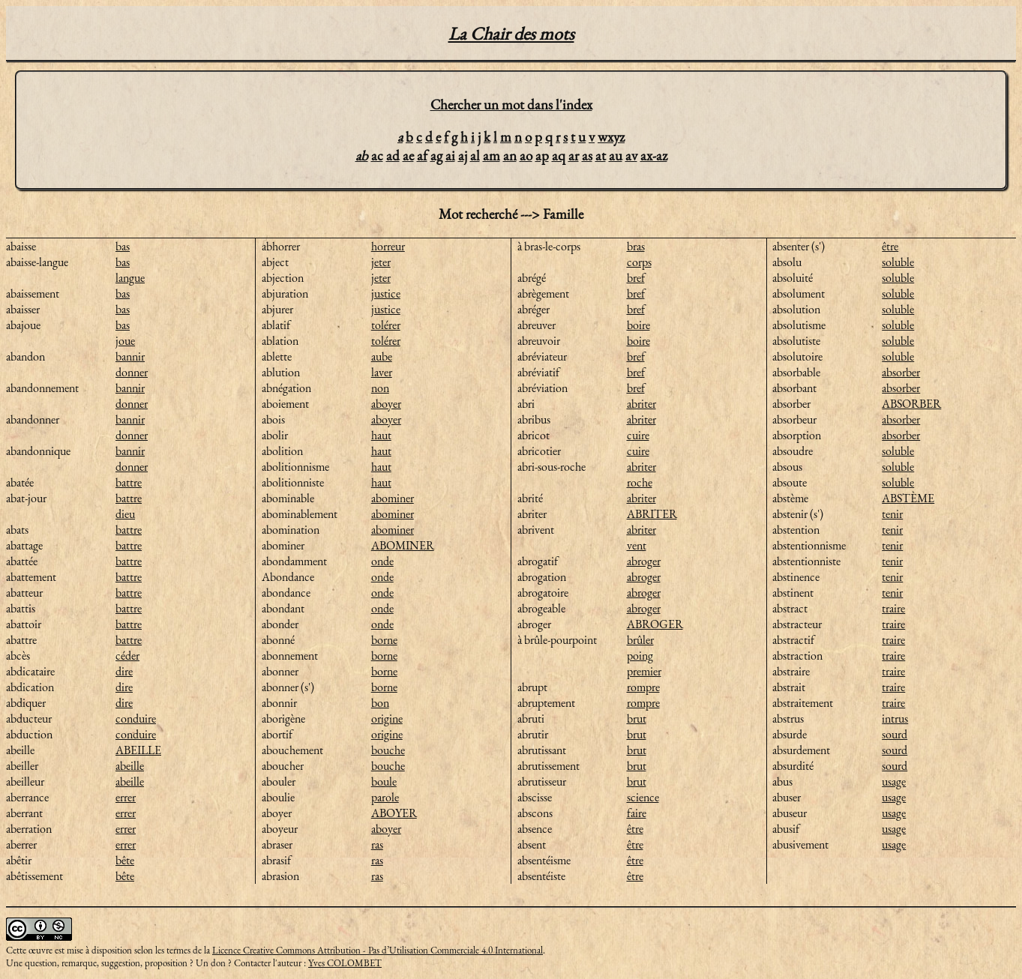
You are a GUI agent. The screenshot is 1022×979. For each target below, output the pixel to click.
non (380, 388)
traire (893, 608)
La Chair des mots (511, 33)
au (615, 155)
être (635, 829)
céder (127, 655)
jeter (381, 262)
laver (381, 372)
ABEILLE (138, 750)
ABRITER (652, 514)
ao (526, 155)
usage (894, 781)
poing (640, 655)
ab (361, 155)
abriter (641, 404)
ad (393, 155)
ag (436, 155)
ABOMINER (402, 545)
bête (124, 860)
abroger (644, 561)
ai (450, 155)
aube (381, 356)
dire (124, 671)
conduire (135, 718)
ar (573, 155)
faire (636, 813)
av (631, 155)
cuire (638, 435)
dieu (125, 514)
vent (636, 545)
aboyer (386, 404)
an (510, 155)
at (600, 155)
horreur (388, 246)
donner (131, 372)
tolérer (385, 325)
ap (542, 155)
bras (636, 246)
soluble (898, 262)
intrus (895, 718)
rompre (643, 687)
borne (384, 640)
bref (636, 278)
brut (636, 718)
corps (639, 262)
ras (377, 844)
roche (639, 482)
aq (558, 155)
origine (387, 718)
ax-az (653, 155)
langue (130, 278)
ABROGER (655, 624)
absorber (901, 372)
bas (122, 246)
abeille (129, 766)
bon (380, 703)
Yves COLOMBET (345, 963)
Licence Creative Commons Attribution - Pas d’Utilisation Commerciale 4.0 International (377, 950)
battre (128, 482)
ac (377, 155)
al (475, 155)
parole (385, 797)
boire (638, 325)
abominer (392, 498)
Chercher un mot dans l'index (511, 104)
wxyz (611, 136)
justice (385, 293)
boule (384, 781)
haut (381, 435)
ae (408, 155)
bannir (130, 356)
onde (382, 561)
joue (125, 341)
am (491, 155)
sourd (894, 734)
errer (125, 797)
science (643, 797)
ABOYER (394, 813)
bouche (388, 750)
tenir (892, 514)
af (422, 155)
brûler (640, 640)
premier (644, 671)
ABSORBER (911, 404)
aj (462, 155)
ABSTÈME (908, 498)
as (587, 155)
